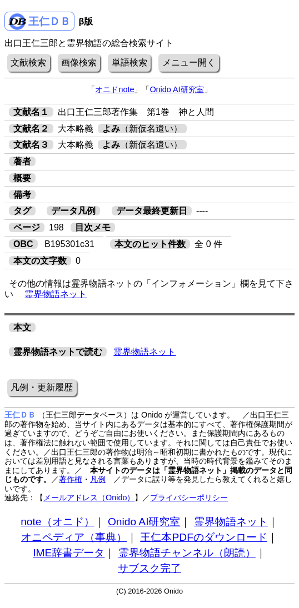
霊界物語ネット (55, 294)
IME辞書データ (68, 553)
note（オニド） (57, 521)
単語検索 (129, 62)
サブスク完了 (149, 568)
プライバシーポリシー (189, 497)
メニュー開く (189, 62)
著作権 (70, 479)
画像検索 (79, 62)
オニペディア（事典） (74, 537)
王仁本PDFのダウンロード (203, 537)
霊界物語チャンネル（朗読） (187, 553)
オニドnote (114, 89)
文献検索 (28, 62)
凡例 (98, 479)
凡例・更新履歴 (42, 387)
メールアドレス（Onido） (88, 497)
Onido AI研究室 (176, 89)
